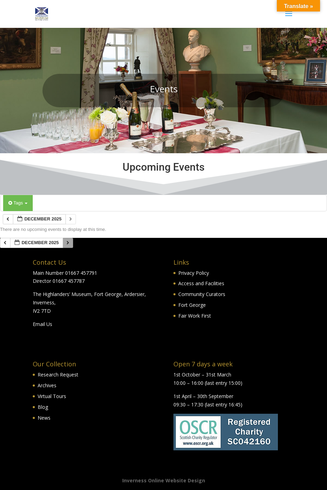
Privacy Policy (193, 273)
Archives (47, 385)
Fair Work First (194, 315)
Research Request (58, 374)
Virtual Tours (52, 396)
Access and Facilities (201, 283)
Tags (18, 202)
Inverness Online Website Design (163, 480)
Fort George (192, 305)
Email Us (42, 324)
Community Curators (201, 294)
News (44, 417)
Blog (43, 407)
